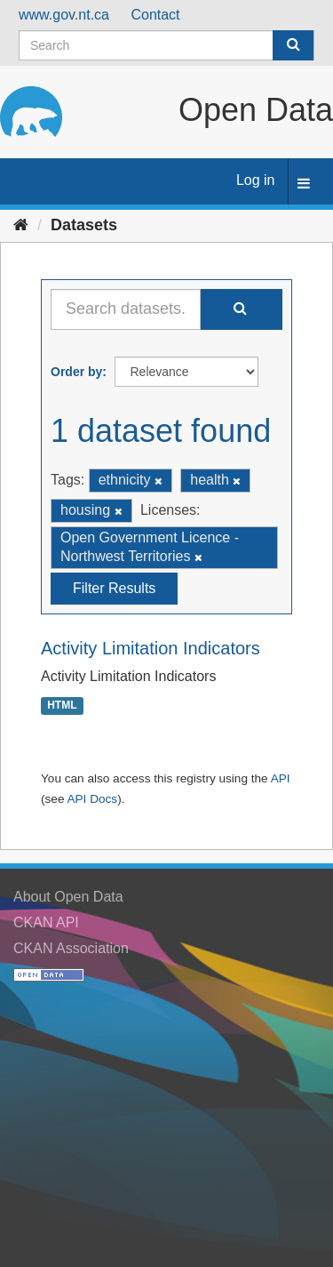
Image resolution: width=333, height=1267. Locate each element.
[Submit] (293, 45)
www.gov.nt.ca (64, 14)
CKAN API (46, 922)
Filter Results (114, 588)
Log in (255, 180)
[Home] (20, 225)
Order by (76, 372)
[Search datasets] (166, 45)
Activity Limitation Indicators (150, 648)
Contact (155, 14)
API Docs (92, 799)
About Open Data (68, 896)
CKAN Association (71, 948)
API (280, 778)
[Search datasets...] (126, 309)
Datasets (84, 225)
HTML (61, 705)
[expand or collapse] (304, 184)
